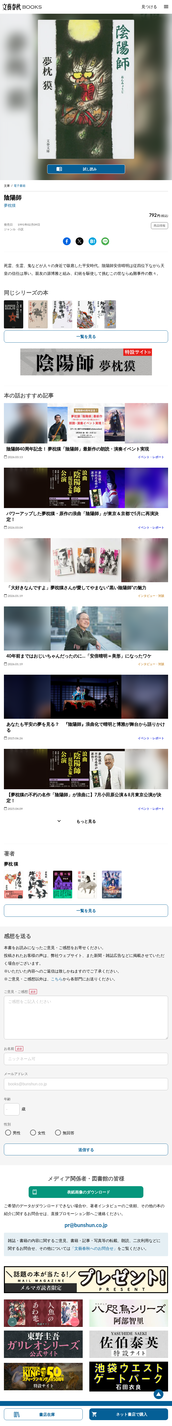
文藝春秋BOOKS (22, 7)
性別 (7, 1124)
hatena (92, 241)
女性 (42, 1132)
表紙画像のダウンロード (88, 1192)
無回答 (68, 1132)
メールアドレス (16, 1074)
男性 (17, 1132)
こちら (57, 978)
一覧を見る (86, 336)
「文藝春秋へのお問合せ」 (93, 1248)
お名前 (9, 1048)
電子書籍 (19, 185)
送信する (86, 1150)
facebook (67, 241)
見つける (149, 6)
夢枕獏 (10, 205)
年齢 (7, 1099)
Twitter (79, 241)
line (105, 241)
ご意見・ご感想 (16, 991)
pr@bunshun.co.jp (86, 1225)
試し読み (90, 169)
